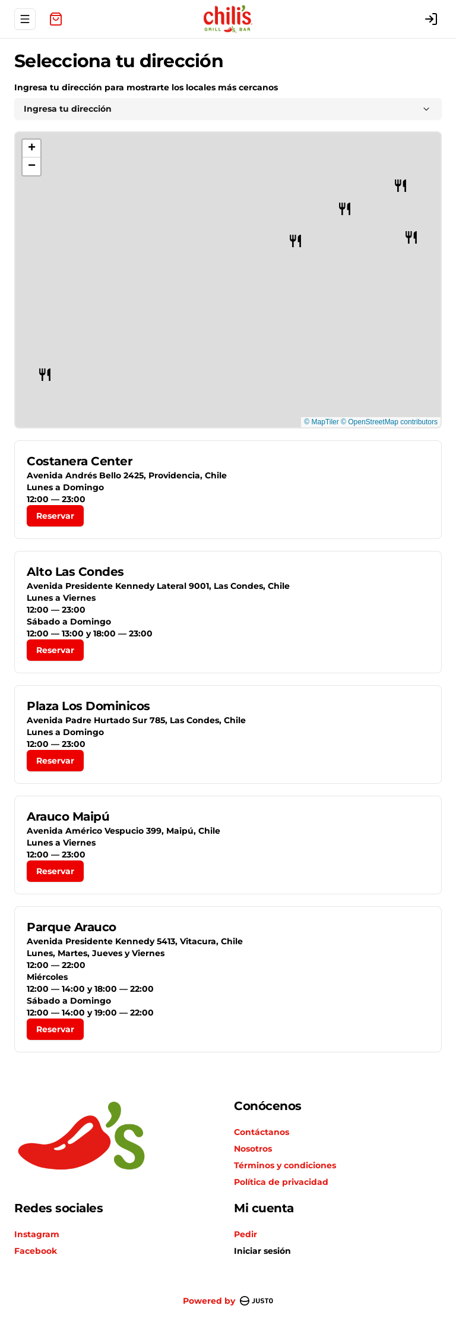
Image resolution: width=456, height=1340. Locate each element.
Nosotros (253, 1148)
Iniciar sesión (262, 1251)
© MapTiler (321, 422)
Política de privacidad (281, 1182)
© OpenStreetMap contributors (389, 422)
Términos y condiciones (285, 1165)
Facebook (35, 1251)
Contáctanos (261, 1132)
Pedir (245, 1234)
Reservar (55, 515)
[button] (295, 241)
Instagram (36, 1234)
